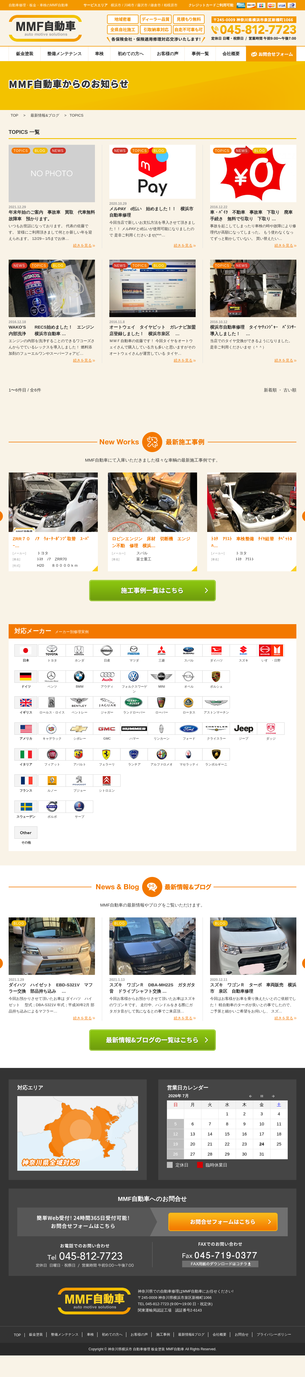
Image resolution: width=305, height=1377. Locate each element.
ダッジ (271, 731)
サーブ (79, 809)
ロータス (189, 705)
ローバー (161, 705)
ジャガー (107, 705)
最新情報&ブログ (191, 1334)
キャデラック (52, 731)
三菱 (161, 653)
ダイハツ (216, 653)
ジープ (243, 731)
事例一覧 (200, 53)
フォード (189, 731)
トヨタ (52, 653)
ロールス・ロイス (52, 705)
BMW (79, 679)
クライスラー (216, 731)
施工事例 (163, 1334)
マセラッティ (189, 757)
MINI (161, 679)
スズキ (243, 653)
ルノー (52, 783)
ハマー (134, 731)
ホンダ (79, 653)
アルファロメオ (161, 757)
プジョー (79, 783)
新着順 (270, 389)
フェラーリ (107, 757)
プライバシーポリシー (274, 1334)
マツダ (134, 653)
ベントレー (79, 705)
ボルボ (52, 809)
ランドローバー (134, 705)
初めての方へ (131, 53)
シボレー (79, 731)
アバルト (79, 757)
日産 (107, 653)
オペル (189, 679)
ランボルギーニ (216, 757)
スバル (189, 653)
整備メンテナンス (64, 53)
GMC (107, 731)
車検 (99, 53)
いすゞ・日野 (271, 653)
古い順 (289, 389)
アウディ (107, 679)
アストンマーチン (216, 705)
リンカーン (161, 731)
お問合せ (242, 1334)
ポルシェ (216, 679)
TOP (17, 1335)
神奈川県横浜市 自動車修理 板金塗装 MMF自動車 (146, 1349)
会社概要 (231, 53)
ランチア (134, 757)
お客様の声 (167, 53)
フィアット (52, 757)
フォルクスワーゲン (134, 681)
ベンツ (52, 679)
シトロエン (107, 783)
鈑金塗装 (24, 53)
